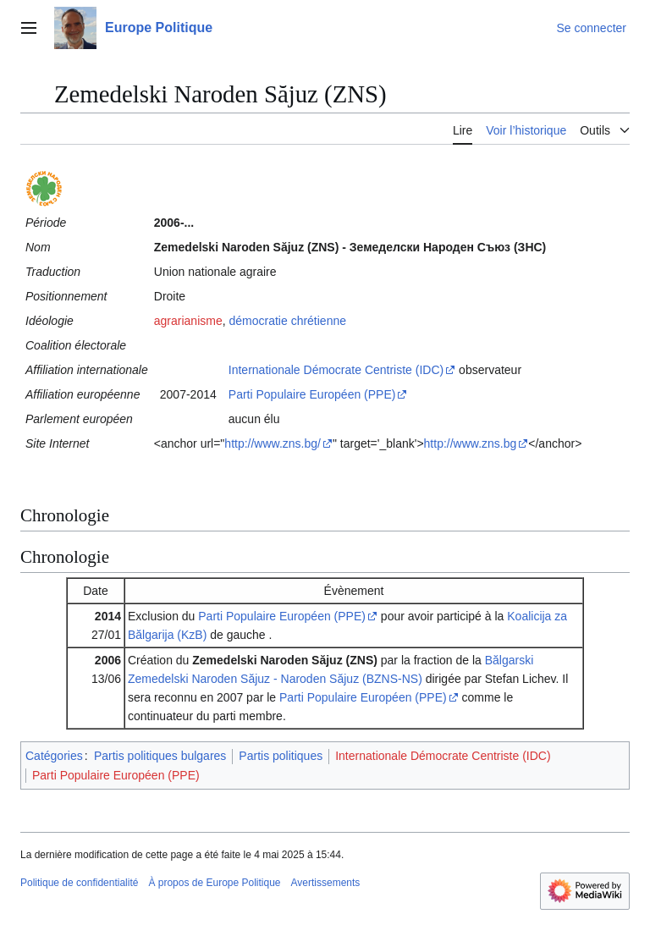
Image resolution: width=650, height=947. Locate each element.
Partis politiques (280, 756)
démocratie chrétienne (287, 321)
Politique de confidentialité (79, 883)
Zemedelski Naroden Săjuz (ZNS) (284, 660)
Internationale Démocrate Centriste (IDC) (336, 370)
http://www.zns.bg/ (272, 443)
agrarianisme (188, 321)
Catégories (54, 756)
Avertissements (326, 883)
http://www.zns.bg (470, 443)
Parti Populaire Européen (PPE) (312, 394)
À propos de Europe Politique (214, 883)
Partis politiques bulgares (160, 756)
